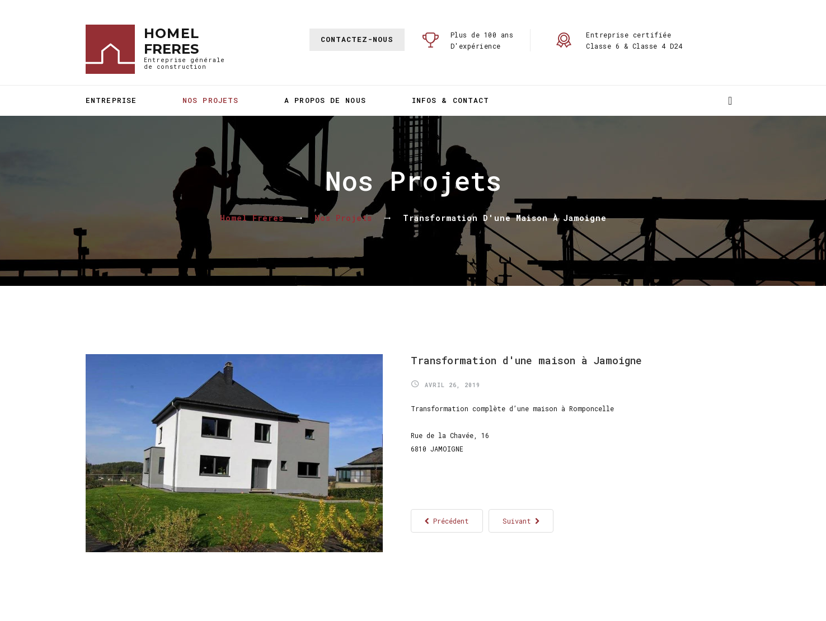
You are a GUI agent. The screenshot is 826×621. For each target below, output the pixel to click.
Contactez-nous (357, 39)
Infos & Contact (451, 100)
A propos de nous (325, 100)
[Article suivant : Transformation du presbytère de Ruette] (521, 521)
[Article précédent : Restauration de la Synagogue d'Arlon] (447, 521)
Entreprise (111, 100)
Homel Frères (252, 218)
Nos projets (210, 100)
